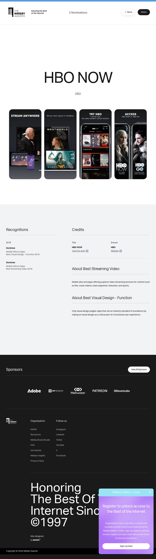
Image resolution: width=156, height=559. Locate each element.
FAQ (32, 445)
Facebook (61, 456)
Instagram (61, 429)
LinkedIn (60, 435)
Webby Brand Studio (40, 440)
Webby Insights (37, 456)
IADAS (33, 429)
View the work (78, 251)
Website (115, 251)
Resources (35, 435)
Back (128, 12)
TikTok (59, 440)
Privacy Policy (37, 461)
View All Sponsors (139, 370)
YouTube (60, 445)
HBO (78, 93)
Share (144, 12)
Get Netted (35, 450)
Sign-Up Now (126, 546)
